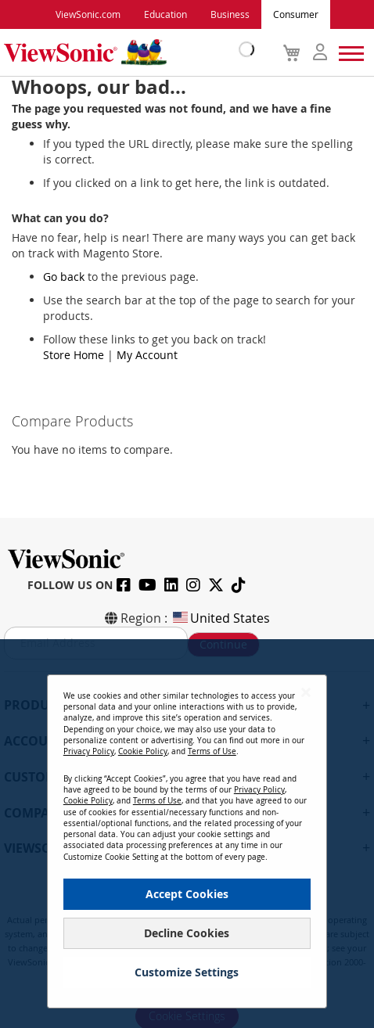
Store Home (73, 354)
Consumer (295, 14)
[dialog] (187, 833)
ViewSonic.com (88, 14)
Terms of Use (212, 751)
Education (165, 14)
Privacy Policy (88, 751)
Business (230, 14)
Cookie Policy (142, 751)
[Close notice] (305, 693)
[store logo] (125, 52)
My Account (147, 354)
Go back (64, 276)
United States (220, 618)
